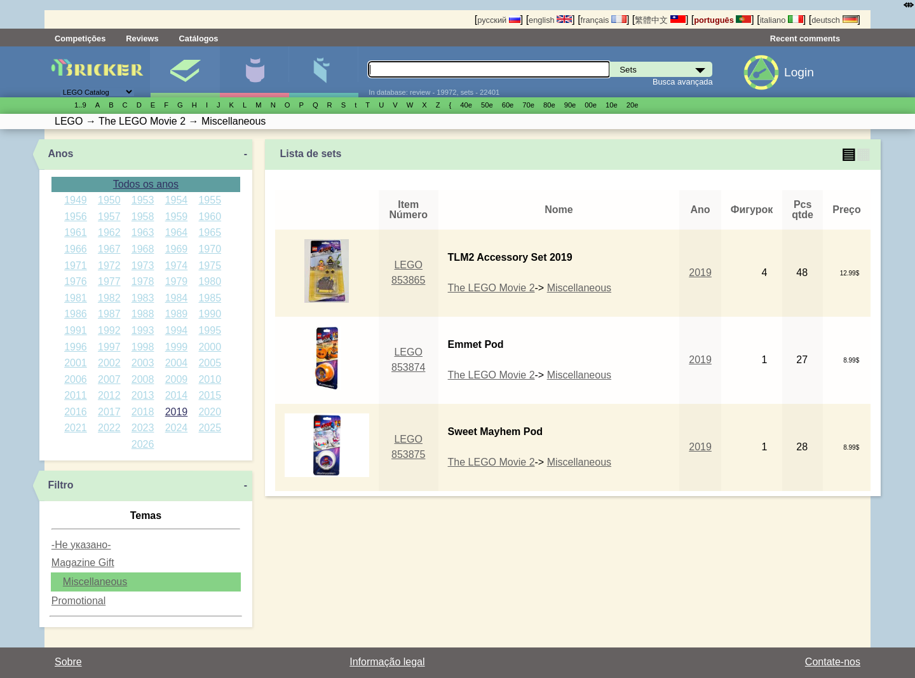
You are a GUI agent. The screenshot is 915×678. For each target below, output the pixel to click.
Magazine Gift (82, 562)
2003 (143, 362)
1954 (176, 200)
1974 (176, 265)
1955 (209, 200)
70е (528, 105)
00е (591, 105)
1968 (143, 249)
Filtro (61, 485)
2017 (109, 411)
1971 (75, 265)
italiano (781, 20)
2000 (209, 347)
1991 (75, 330)
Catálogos (199, 38)
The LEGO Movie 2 (491, 287)
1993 (143, 330)
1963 (143, 232)
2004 (176, 362)
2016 (75, 411)
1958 (143, 216)
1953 (143, 200)
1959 (176, 216)
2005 (209, 362)
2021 (75, 427)
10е (612, 105)
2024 (176, 427)
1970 (209, 249)
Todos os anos (146, 184)
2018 (143, 411)
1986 (75, 313)
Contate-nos (832, 661)
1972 (109, 265)
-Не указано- (81, 544)
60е (508, 105)
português (722, 20)
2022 (109, 427)
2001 (75, 362)
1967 (109, 249)
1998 (143, 347)
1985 (209, 298)
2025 (209, 427)
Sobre (68, 661)
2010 (209, 379)
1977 (109, 281)
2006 (75, 379)
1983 (143, 298)
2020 (209, 411)
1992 (109, 330)
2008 (143, 379)
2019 (176, 411)
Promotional (78, 600)
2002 (109, 362)
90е (570, 105)
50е (487, 105)
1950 (109, 200)
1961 (75, 232)
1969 (176, 249)
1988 (143, 313)
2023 (143, 427)
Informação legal (386, 661)
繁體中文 (660, 20)
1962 (109, 232)
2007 (109, 379)
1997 (109, 347)
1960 (209, 216)
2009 (176, 379)
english (550, 20)
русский (498, 20)
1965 (209, 232)
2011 (75, 395)
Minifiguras (254, 72)
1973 (143, 265)
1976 (75, 281)
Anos (61, 153)
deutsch (834, 20)
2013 (143, 395)
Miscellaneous (95, 581)
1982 (109, 298)
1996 (75, 347)
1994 (176, 330)
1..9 (80, 105)
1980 (209, 281)
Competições (80, 38)
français (604, 20)
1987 (109, 313)
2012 (109, 395)
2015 (209, 395)
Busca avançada (683, 81)
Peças (323, 72)
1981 (75, 298)
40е (466, 105)
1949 (75, 200)
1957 (109, 216)
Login (799, 72)
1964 (176, 232)
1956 (75, 216)
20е (633, 105)
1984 (176, 298)
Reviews (142, 38)
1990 (209, 313)
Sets (185, 72)
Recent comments (805, 38)
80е (549, 105)
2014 (176, 395)
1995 (209, 330)
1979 (176, 281)
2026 (143, 444)
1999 (176, 347)
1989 (176, 313)
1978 (143, 281)
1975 (209, 265)
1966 (75, 249)
